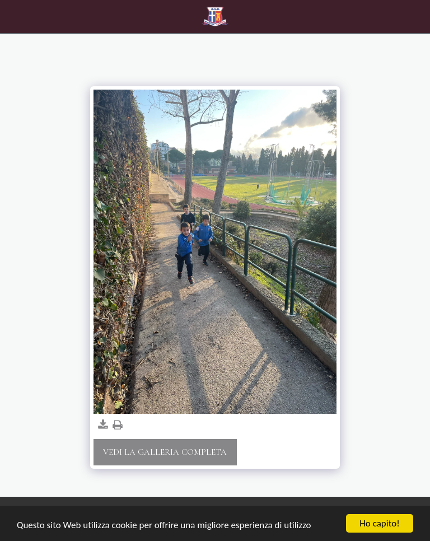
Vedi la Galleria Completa (165, 452)
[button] (12, 16)
